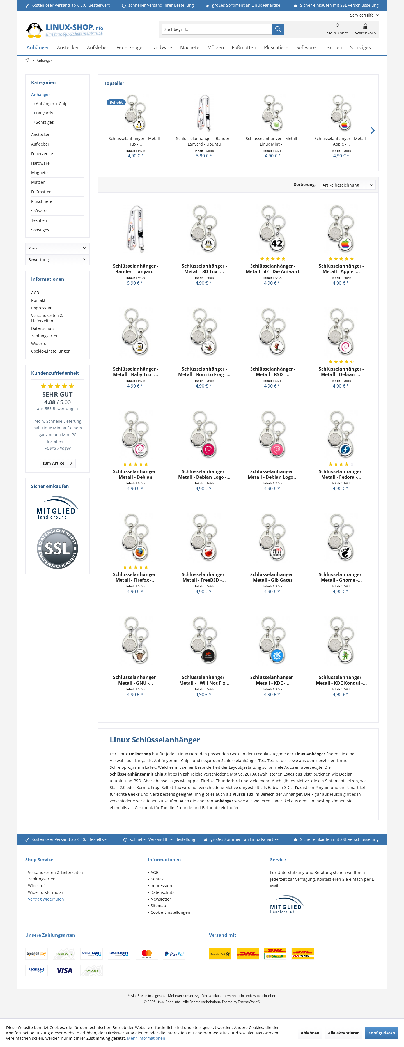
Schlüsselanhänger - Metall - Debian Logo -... (204, 474)
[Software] (306, 47)
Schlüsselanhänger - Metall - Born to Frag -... (204, 371)
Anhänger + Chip (51, 103)
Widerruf (39, 343)
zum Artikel (57, 462)
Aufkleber (40, 144)
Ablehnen (310, 1033)
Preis (33, 248)
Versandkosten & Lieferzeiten (47, 318)
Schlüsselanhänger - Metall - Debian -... (341, 371)
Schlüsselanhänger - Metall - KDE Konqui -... (341, 680)
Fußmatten (41, 191)
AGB (35, 292)
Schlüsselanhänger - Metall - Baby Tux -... (135, 371)
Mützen (38, 182)
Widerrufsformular (45, 892)
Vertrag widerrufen (46, 899)
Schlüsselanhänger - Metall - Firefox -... (135, 577)
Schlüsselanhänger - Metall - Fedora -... (341, 474)
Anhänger (40, 94)
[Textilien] (333, 47)
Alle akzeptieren (343, 1033)
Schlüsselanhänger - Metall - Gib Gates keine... (272, 577)
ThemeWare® (249, 1001)
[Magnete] (189, 47)
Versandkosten (214, 995)
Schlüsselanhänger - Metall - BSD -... (272, 371)
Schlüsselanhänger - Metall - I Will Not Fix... (204, 680)
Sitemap (158, 905)
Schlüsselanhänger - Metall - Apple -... (341, 141)
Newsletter (161, 899)
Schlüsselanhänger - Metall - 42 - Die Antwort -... (273, 268)
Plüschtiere (41, 201)
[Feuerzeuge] (129, 47)
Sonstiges (44, 122)
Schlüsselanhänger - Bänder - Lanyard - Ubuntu (204, 141)
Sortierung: (305, 184)
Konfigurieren (381, 1033)
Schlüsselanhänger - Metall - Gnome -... (341, 577)
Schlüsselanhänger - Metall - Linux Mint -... (273, 141)
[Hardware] (161, 47)
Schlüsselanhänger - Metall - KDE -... (272, 680)
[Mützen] (215, 47)
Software (39, 210)
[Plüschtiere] (276, 47)
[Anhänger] (38, 47)
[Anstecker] (68, 47)
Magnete (39, 172)
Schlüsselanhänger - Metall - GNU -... (135, 680)
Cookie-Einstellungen (51, 351)
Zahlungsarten (45, 336)
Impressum (41, 307)
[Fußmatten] (244, 47)
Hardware (40, 163)
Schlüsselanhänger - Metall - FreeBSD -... (204, 577)
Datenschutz (43, 328)
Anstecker (40, 134)
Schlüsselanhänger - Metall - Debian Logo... (273, 474)
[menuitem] (362, 15)
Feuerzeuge (42, 153)
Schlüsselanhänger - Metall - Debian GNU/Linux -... (135, 474)
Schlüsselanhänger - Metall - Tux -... (135, 141)
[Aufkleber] (98, 47)
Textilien (39, 220)
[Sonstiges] (360, 47)
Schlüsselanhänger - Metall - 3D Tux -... (204, 268)
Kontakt (38, 300)
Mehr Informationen (146, 1038)
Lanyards (44, 113)
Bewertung (38, 259)
